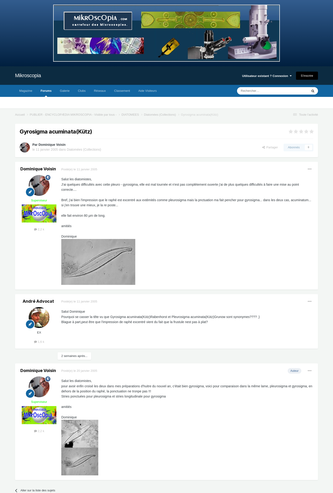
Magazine (25, 90)
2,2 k (39, 229)
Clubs (82, 90)
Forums (46, 93)
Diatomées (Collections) (84, 149)
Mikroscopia (28, 75)
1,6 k (39, 342)
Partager (270, 147)
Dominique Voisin (51, 144)
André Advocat (38, 301)
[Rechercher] (263, 91)
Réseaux (100, 90)
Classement (122, 90)
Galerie (65, 90)
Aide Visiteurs (147, 90)
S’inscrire (307, 75)
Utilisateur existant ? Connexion (267, 76)
